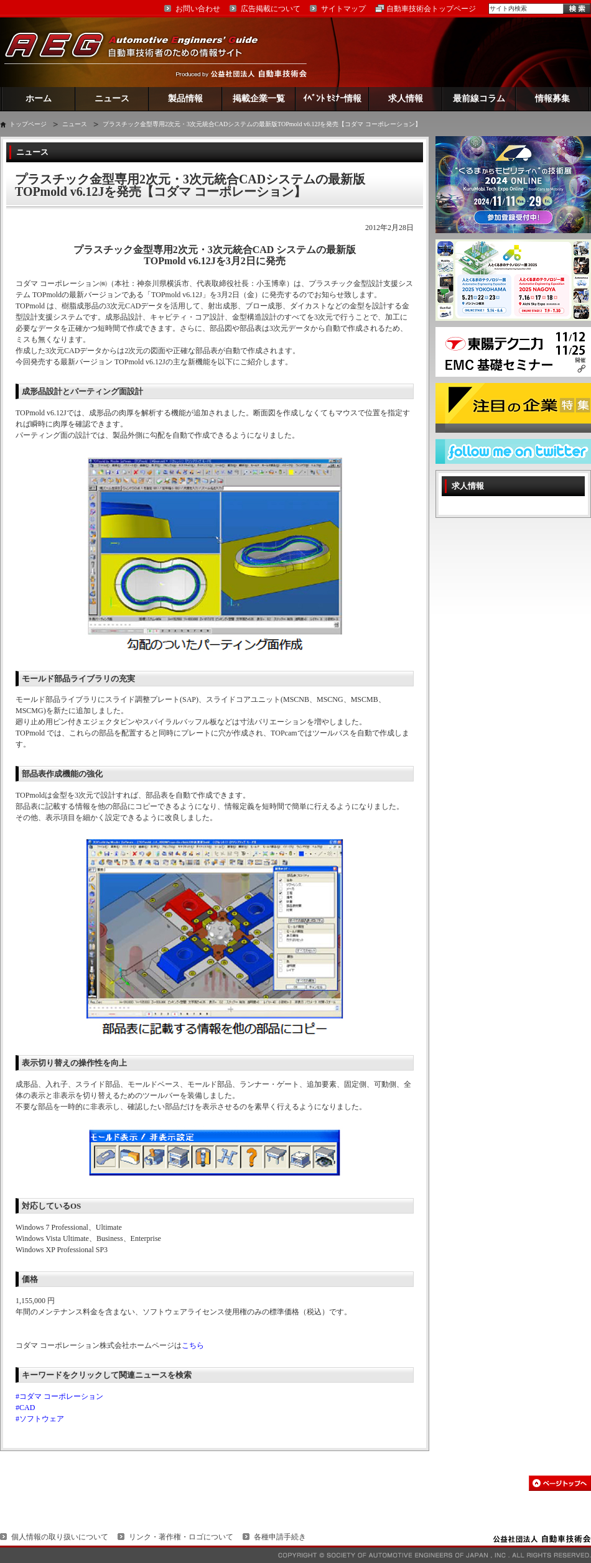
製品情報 (185, 98)
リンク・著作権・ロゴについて (181, 1537)
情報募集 (552, 98)
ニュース (112, 98)
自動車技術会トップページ (431, 8)
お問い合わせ (197, 8)
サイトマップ (343, 8)
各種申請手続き (280, 1537)
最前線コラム (479, 98)
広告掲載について (270, 8)
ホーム (39, 98)
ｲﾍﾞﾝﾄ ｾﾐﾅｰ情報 (332, 98)
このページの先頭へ (560, 1483)
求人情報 (405, 98)
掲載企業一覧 (259, 98)
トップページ (28, 124)
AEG (139, 52)
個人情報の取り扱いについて (59, 1537)
